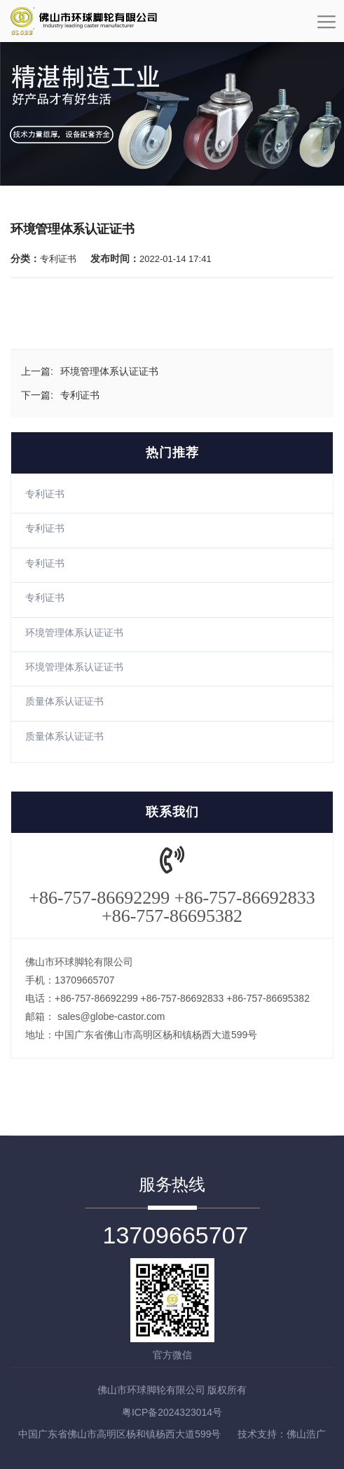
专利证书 (44, 493)
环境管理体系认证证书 (74, 632)
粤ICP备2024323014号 (172, 1412)
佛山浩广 (306, 1434)
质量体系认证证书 (64, 701)
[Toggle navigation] (326, 27)
